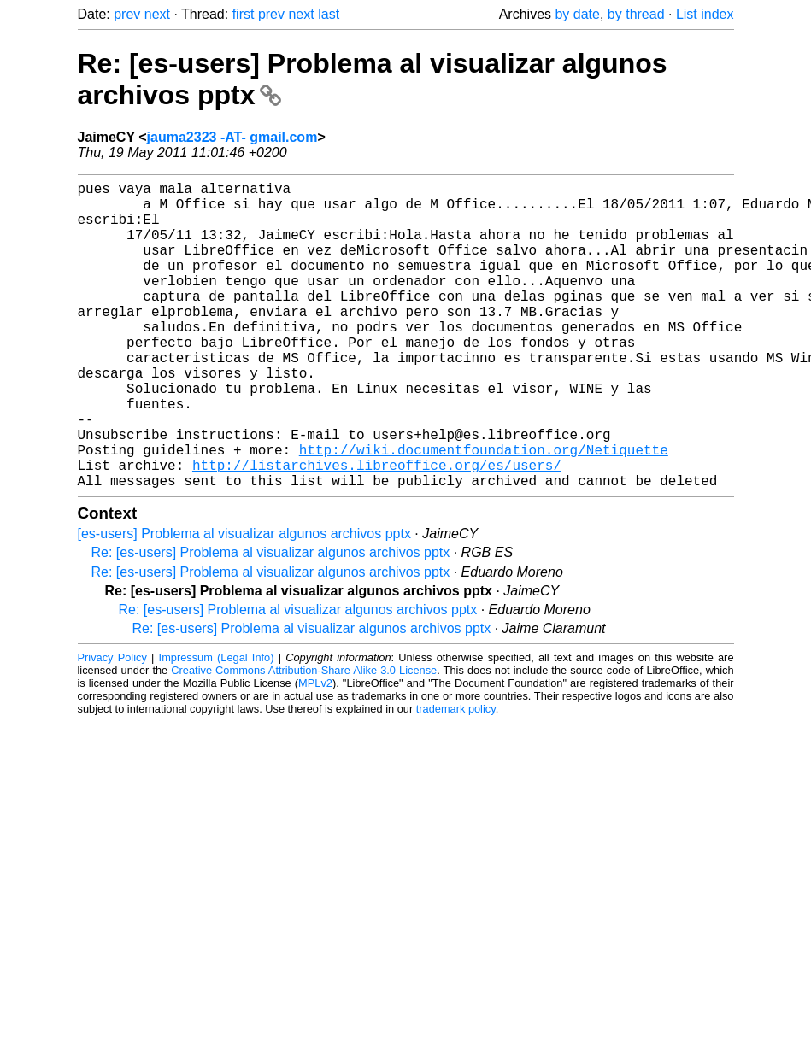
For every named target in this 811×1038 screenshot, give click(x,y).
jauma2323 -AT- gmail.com (232, 137)
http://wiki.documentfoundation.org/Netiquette (483, 510)
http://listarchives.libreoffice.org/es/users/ (376, 529)
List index (705, 14)
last (328, 14)
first (243, 14)
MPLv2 (315, 751)
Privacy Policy (112, 725)
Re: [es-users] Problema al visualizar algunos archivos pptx (270, 620)
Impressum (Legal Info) (216, 725)
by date (577, 14)
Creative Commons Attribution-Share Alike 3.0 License (304, 738)
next (157, 14)
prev (127, 14)
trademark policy (456, 777)
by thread (636, 14)
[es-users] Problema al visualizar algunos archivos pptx (244, 602)
